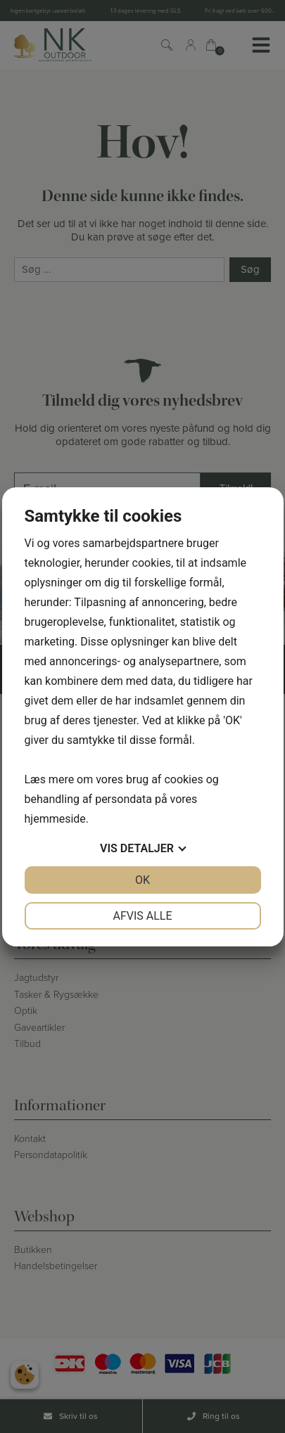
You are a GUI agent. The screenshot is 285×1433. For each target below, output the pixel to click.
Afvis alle (142, 916)
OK (142, 880)
